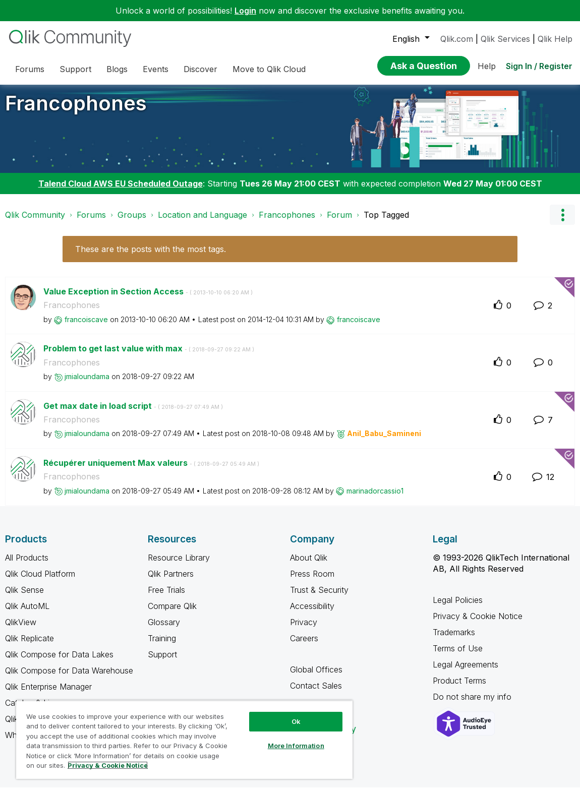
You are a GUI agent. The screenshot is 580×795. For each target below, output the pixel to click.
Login (245, 11)
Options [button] (562, 222)
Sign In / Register (539, 66)
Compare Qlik (172, 613)
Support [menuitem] (75, 69)
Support (162, 662)
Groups (132, 222)
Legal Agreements (465, 672)
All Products (26, 565)
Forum (339, 222)
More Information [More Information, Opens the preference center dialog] (296, 746)
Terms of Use (458, 656)
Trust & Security (319, 597)
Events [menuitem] (155, 69)
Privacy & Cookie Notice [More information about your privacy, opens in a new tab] (108, 765)
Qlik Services (505, 39)
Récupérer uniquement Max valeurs (151, 470)
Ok (296, 721)
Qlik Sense (24, 597)
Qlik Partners (171, 581)
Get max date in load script (133, 413)
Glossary (164, 630)
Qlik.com (456, 39)
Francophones (76, 110)
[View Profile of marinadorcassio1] (374, 498)
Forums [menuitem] (29, 69)
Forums (91, 222)
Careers (304, 646)
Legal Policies (458, 607)
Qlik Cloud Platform (40, 581)
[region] (184, 739)
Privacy (303, 630)
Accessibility (312, 613)
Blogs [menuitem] (117, 69)
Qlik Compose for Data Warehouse (69, 678)
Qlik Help (555, 39)
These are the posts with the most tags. (150, 257)
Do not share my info (473, 704)
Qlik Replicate (29, 646)
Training (162, 646)
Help (487, 66)
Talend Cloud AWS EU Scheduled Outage (120, 191)
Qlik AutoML (27, 613)
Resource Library (179, 565)
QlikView (20, 630)
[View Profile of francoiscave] (86, 327)
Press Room (312, 581)
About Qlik (308, 565)
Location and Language (202, 222)
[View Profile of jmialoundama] (87, 384)
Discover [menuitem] (200, 69)
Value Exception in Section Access (148, 299)
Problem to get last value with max (148, 356)
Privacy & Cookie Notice (478, 624)
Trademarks (454, 640)
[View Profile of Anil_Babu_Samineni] (384, 441)
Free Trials (166, 597)
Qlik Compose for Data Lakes (59, 662)
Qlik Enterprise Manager (48, 694)
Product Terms (459, 688)
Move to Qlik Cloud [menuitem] (269, 69)
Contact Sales (316, 693)
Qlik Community (35, 222)
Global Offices (316, 677)
